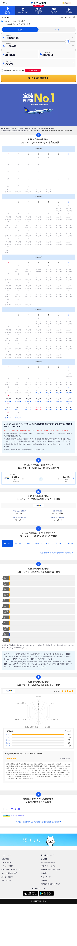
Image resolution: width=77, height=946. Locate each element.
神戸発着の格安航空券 (46, 128)
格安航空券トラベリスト (9, 128)
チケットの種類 (7, 866)
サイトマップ (46, 877)
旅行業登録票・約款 (48, 862)
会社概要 (44, 859)
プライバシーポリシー (49, 866)
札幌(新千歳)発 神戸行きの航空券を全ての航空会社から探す (38, 822)
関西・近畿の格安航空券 (28, 128)
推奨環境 (44, 873)
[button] (38, 63)
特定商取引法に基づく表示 (50, 870)
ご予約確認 (5, 859)
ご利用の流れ (6, 862)
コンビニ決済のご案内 (9, 873)
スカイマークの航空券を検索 (15, 21)
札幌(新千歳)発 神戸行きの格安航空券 (14, 130)
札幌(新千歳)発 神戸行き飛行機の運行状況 (56, 553)
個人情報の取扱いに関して (50, 884)
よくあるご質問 (7, 877)
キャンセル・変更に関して (11, 870)
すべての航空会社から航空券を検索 (17, 24)
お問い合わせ (6, 880)
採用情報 (44, 880)
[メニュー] (73, 3)
